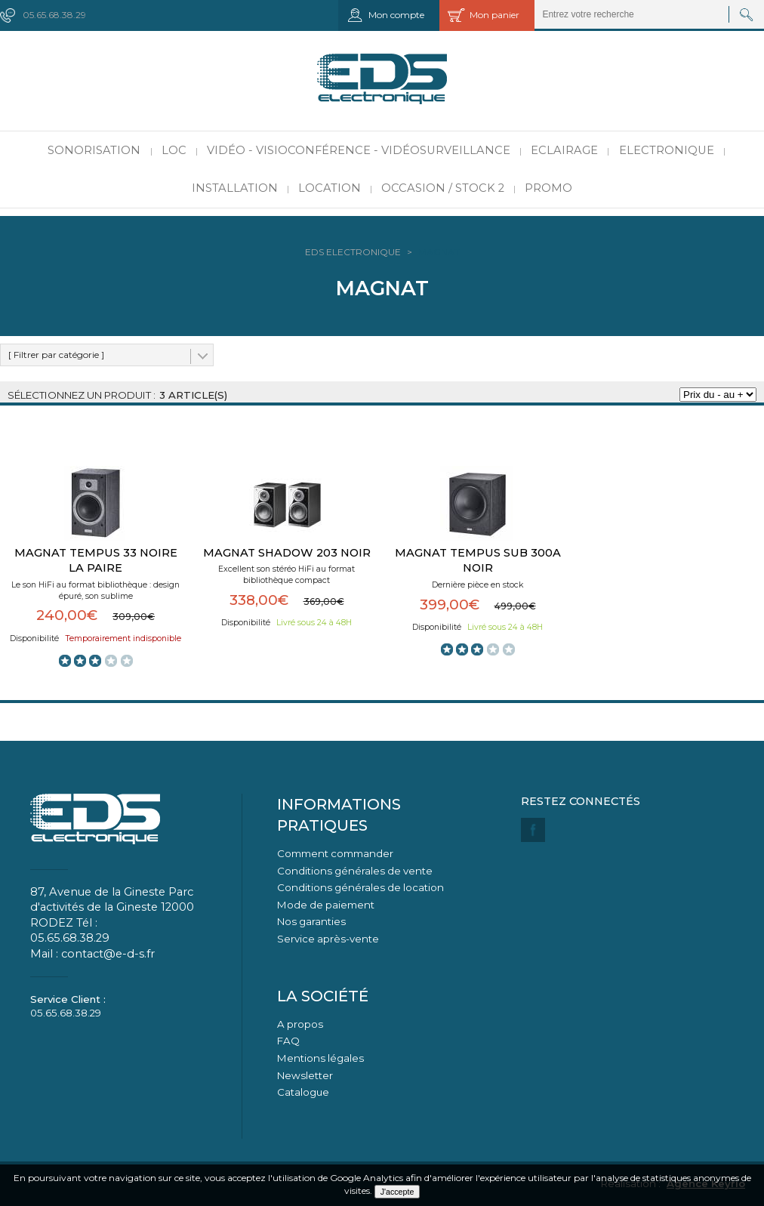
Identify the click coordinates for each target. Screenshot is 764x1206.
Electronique (666, 150)
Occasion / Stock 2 (442, 188)
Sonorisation (94, 150)
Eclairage (564, 150)
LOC (174, 150)
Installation (235, 188)
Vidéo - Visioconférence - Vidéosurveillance (358, 150)
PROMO (548, 188)
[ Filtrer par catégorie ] (56, 354)
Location (329, 188)
